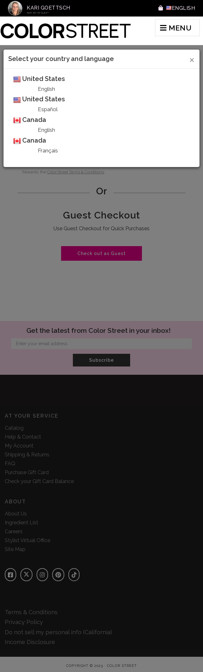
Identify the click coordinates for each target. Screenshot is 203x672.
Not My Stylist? (38, 12)
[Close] (192, 59)
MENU (176, 28)
